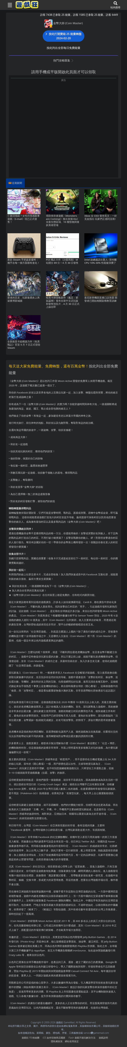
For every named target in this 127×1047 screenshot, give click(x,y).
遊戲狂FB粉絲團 (30, 1037)
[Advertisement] (63, 105)
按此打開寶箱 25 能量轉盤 (63, 36)
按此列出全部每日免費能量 (63, 48)
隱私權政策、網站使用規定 (65, 1041)
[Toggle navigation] (8, 5)
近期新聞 (17, 183)
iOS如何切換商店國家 (54, 1037)
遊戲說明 (103, 1037)
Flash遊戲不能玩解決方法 (82, 1037)
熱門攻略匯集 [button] (63, 60)
